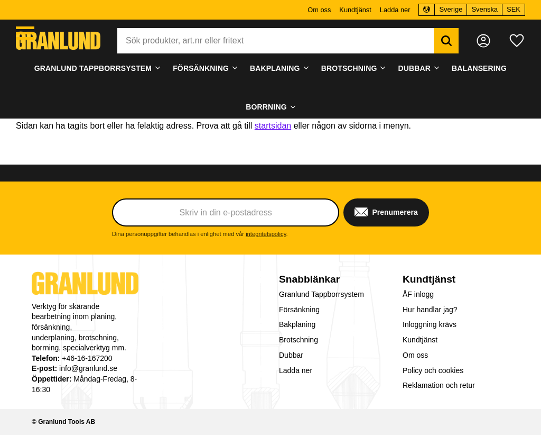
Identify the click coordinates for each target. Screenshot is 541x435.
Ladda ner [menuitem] (395, 10)
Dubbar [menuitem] (414, 68)
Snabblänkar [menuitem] (309, 279)
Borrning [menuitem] (266, 107)
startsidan (273, 125)
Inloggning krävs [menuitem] (429, 324)
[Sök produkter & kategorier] (275, 40)
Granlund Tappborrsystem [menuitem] (93, 68)
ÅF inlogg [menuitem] (418, 294)
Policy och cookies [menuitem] (433, 370)
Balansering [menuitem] (479, 68)
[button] (25, 33)
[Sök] (446, 40)
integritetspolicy (266, 234)
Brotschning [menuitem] (349, 68)
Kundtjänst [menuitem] (355, 10)
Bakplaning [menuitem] (275, 68)
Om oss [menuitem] (319, 10)
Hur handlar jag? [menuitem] (430, 309)
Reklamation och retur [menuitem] (439, 385)
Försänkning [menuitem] (201, 68)
